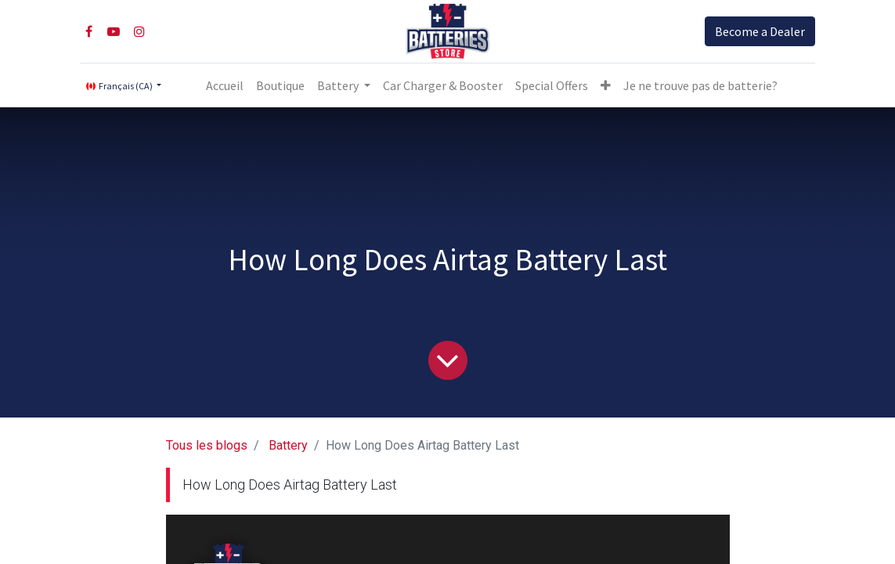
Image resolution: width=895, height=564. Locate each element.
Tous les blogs (206, 445)
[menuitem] (225, 85)
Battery (288, 445)
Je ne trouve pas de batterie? (700, 85)
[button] (605, 85)
